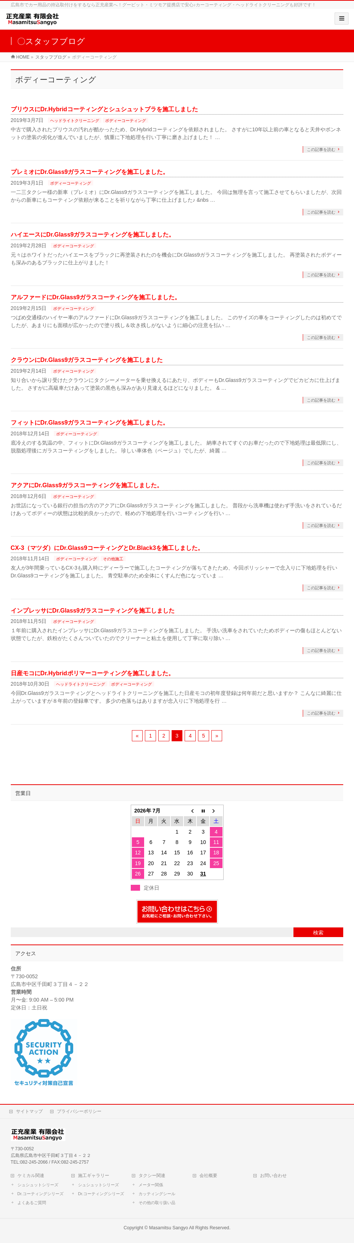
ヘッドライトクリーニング (74, 120)
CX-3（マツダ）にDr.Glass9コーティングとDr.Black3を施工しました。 (107, 548)
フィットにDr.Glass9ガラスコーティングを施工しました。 (90, 422)
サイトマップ (29, 1111)
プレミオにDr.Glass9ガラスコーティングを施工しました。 (90, 172)
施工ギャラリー (93, 1175)
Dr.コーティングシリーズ (40, 1193)
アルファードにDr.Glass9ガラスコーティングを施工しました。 (96, 297)
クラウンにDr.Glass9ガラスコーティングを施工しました (87, 360)
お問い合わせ (273, 1175)
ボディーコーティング (125, 120)
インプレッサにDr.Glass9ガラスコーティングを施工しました (93, 610)
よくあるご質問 (31, 1202)
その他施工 (113, 559)
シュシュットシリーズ (37, 1185)
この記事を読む (321, 149)
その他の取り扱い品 (157, 1202)
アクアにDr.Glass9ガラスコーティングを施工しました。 (87, 485)
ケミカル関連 (30, 1175)
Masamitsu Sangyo (168, 1227)
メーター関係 (151, 1185)
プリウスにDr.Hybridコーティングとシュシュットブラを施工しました (104, 109)
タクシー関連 (152, 1175)
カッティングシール (157, 1193)
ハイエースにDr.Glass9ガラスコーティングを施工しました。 (93, 234)
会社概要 (208, 1175)
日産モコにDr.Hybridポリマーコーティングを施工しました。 (92, 673)
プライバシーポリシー (79, 1111)
